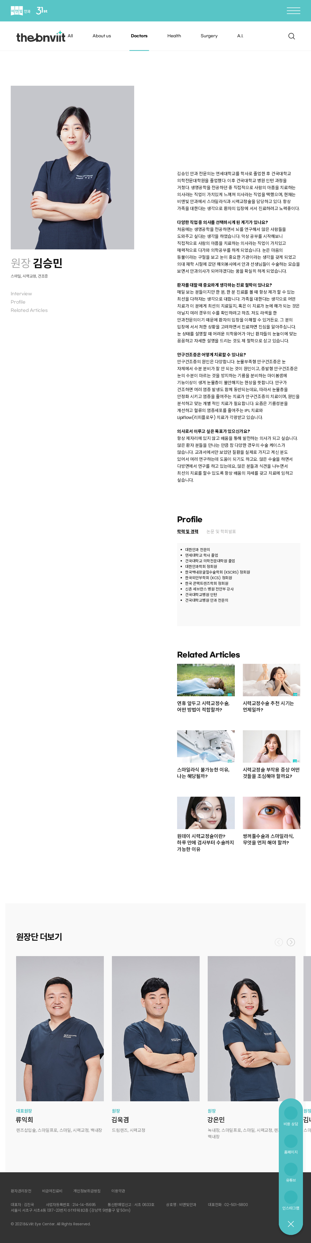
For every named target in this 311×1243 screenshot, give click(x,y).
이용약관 (118, 1191)
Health (174, 36)
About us (102, 36)
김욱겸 (120, 1119)
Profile (18, 302)
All (70, 36)
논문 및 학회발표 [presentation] (221, 532)
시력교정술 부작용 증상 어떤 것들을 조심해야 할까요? (271, 773)
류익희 (24, 1119)
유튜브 (291, 1180)
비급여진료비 (52, 1191)
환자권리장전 (21, 1191)
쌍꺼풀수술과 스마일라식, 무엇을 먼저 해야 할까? (268, 839)
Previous (279, 942)
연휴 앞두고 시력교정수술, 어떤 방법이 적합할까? (203, 706)
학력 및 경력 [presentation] (187, 532)
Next (291, 942)
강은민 (216, 1119)
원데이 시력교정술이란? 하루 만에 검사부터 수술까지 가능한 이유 (205, 843)
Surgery (209, 36)
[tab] (187, 532)
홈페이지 (291, 1152)
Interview (21, 293)
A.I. (240, 36)
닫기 (290, 1224)
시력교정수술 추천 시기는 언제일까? (268, 706)
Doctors (139, 36)
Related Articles (29, 310)
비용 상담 (291, 1123)
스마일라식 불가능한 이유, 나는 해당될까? (203, 773)
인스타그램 (290, 1208)
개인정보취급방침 (87, 1191)
